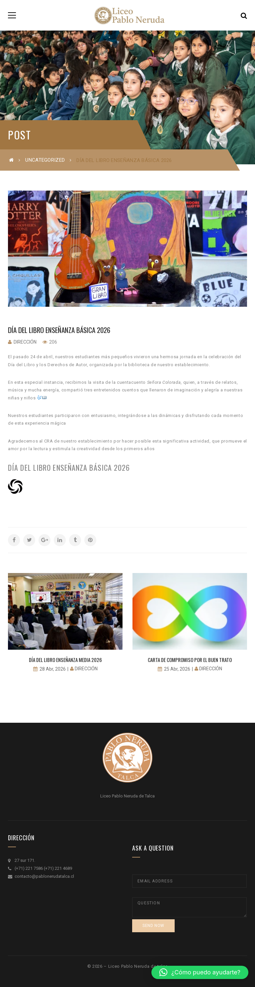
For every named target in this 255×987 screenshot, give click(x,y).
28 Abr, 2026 (53, 669)
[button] (199, 972)
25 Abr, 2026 (177, 669)
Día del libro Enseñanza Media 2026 (65, 659)
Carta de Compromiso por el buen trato (190, 659)
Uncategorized (45, 160)
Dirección (25, 342)
